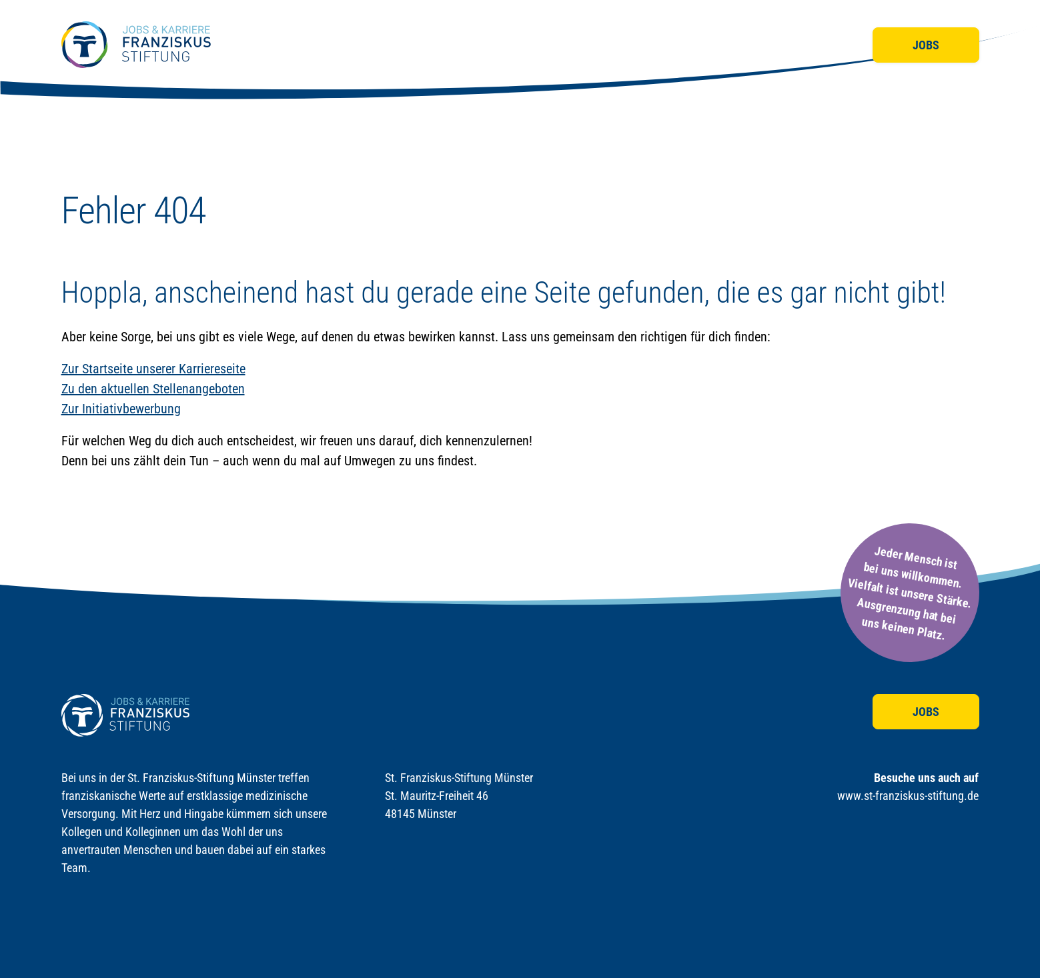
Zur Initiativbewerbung (121, 409)
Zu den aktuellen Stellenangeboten (153, 389)
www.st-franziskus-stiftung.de (908, 796)
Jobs (926, 45)
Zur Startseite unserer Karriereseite (153, 369)
